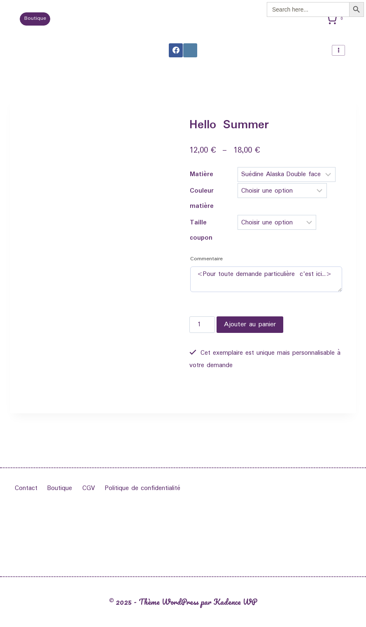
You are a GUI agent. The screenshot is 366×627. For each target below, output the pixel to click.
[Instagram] (190, 50)
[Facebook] (176, 50)
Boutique (35, 18)
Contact (26, 488)
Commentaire (206, 259)
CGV (88, 488)
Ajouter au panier (250, 324)
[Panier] (336, 19)
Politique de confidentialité (142, 488)
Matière (201, 174)
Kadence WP (235, 602)
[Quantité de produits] (202, 324)
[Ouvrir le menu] (338, 50)
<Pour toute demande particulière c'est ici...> (266, 279)
